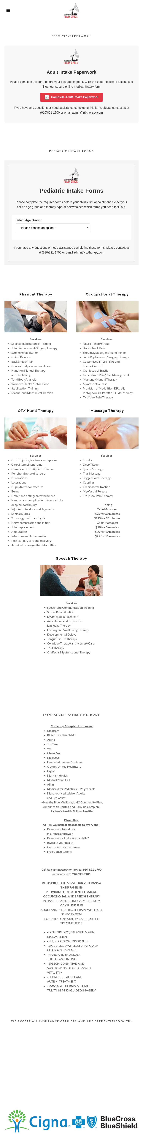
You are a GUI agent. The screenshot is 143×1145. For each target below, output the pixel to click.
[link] (71, 10)
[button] (7, 10)
